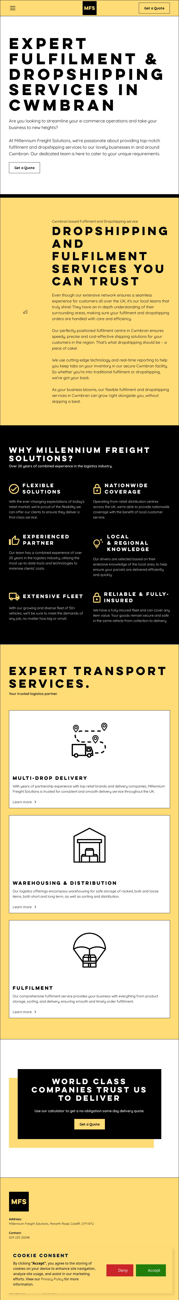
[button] (43, 8)
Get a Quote (154, 8)
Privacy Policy (52, 1279)
